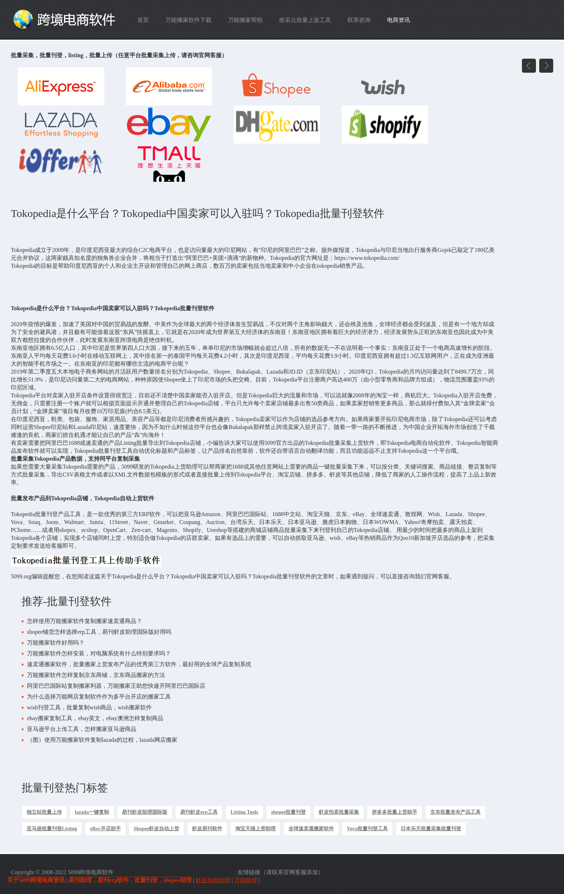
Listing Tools (244, 812)
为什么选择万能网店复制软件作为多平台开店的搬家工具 (99, 697)
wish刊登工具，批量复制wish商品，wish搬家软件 (89, 707)
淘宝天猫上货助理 (255, 828)
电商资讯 (398, 20)
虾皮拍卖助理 (213, 880)
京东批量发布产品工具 (455, 812)
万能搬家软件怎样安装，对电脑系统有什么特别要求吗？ (99, 653)
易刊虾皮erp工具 (199, 812)
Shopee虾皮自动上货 (156, 828)
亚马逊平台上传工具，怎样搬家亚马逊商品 (81, 729)
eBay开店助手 (105, 828)
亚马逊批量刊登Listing (52, 828)
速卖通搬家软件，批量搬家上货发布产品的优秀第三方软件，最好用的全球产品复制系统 (139, 664)
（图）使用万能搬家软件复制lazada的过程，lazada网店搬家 (102, 740)
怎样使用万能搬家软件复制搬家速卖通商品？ (84, 621)
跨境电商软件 (69, 19)
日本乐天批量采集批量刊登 (431, 828)
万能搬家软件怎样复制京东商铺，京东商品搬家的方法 (96, 675)
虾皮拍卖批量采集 (339, 812)
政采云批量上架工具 (305, 20)
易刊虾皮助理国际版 (144, 812)
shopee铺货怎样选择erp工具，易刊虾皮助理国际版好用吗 (99, 632)
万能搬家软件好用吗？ (56, 643)
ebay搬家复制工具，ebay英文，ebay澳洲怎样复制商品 (95, 718)
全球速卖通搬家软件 (311, 828)
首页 (143, 20)
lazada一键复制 (92, 812)
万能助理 (245, 880)
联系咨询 (358, 20)
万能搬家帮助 (245, 20)
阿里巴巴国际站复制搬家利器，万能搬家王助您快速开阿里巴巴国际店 (116, 686)
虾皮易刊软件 (207, 828)
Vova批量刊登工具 (367, 828)
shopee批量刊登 (288, 812)
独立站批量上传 (44, 812)
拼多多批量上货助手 (394, 812)
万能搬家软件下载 (188, 20)
